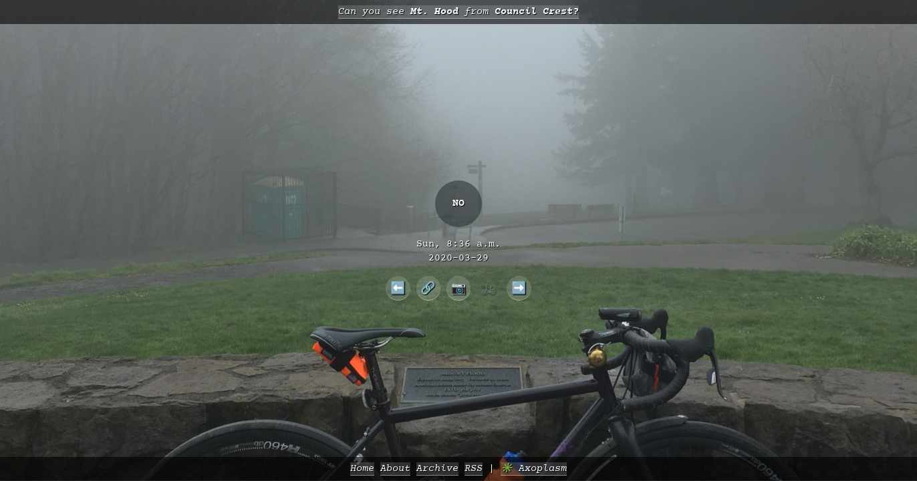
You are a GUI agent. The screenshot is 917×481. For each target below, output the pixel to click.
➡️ (519, 288)
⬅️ (398, 288)
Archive (437, 468)
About (395, 468)
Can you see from (458, 11)
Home (362, 468)
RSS (474, 468)
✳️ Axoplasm (534, 468)
